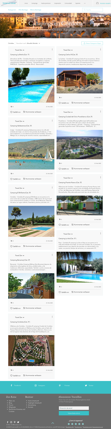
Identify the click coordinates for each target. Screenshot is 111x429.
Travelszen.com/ (87, 427)
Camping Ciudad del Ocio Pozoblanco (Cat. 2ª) (75, 117)
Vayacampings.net (97, 427)
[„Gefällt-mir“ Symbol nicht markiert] (11, 112)
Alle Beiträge (23, 10)
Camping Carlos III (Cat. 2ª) (68, 55)
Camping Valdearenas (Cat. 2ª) (21, 126)
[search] (92, 10)
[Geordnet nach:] (28, 43)
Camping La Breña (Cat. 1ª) (19, 55)
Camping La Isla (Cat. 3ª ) (67, 238)
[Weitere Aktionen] (51, 49)
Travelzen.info (70, 427)
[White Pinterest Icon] (60, 385)
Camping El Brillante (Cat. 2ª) (20, 193)
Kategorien (12, 10)
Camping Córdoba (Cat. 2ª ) (20, 322)
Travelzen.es (78, 427)
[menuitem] (92, 43)
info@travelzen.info (16, 424)
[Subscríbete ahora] (74, 413)
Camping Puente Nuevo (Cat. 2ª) (70, 182)
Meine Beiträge (35, 10)
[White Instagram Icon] (35, 385)
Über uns (12, 401)
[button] (57, 3)
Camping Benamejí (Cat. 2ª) (20, 260)
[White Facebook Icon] (11, 385)
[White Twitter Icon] (86, 385)
